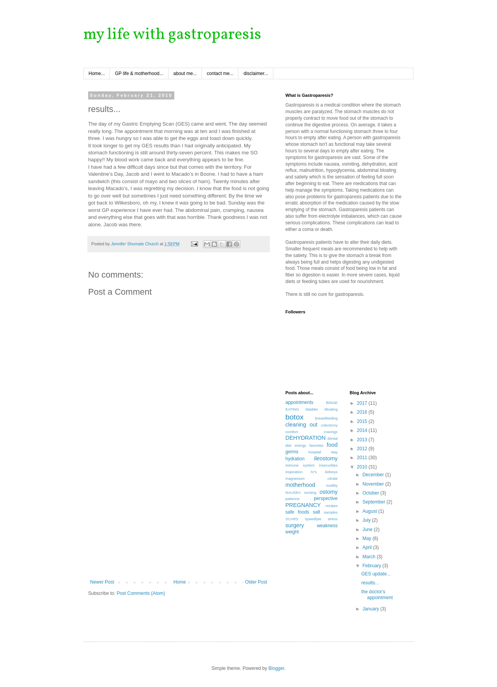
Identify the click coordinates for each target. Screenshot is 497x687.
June (368, 529)
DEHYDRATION (305, 438)
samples (331, 512)
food (332, 445)
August (370, 511)
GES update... (375, 574)
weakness (327, 525)
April (367, 547)
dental (332, 438)
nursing (310, 492)
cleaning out (301, 424)
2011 (362, 457)
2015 (362, 421)
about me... (185, 73)
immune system (300, 465)
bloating (331, 409)
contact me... (220, 73)
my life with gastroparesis (172, 35)
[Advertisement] (178, 521)
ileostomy (326, 458)
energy (300, 445)
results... (370, 583)
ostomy (328, 492)
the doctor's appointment (377, 594)
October (371, 493)
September (374, 502)
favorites (316, 445)
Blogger (276, 668)
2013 (362, 439)
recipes (332, 505)
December (373, 474)
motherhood (300, 485)
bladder (312, 409)
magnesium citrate (311, 478)
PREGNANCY (303, 505)
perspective (325, 498)
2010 (362, 467)
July (367, 520)
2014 (362, 430)
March (369, 556)
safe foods (297, 512)
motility (332, 485)
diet (288, 445)
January (371, 609)
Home (180, 582)
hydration (294, 458)
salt (316, 512)
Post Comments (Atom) (140, 593)
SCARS (291, 519)
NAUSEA (293, 492)
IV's (314, 472)
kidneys (331, 472)
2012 (362, 448)
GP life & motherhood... (139, 73)
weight (292, 532)
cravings (331, 432)
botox (294, 417)
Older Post (256, 582)
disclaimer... (255, 73)
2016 (362, 412)
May (367, 538)
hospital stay (323, 452)
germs (291, 452)
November (373, 484)
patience (292, 498)
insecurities (328, 465)
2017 (362, 403)
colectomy (329, 425)
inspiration (293, 472)
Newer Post (102, 582)
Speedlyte (313, 519)
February (372, 565)
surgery (294, 525)
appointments (299, 402)
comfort (291, 432)
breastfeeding (326, 418)
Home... (97, 73)
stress (333, 519)
